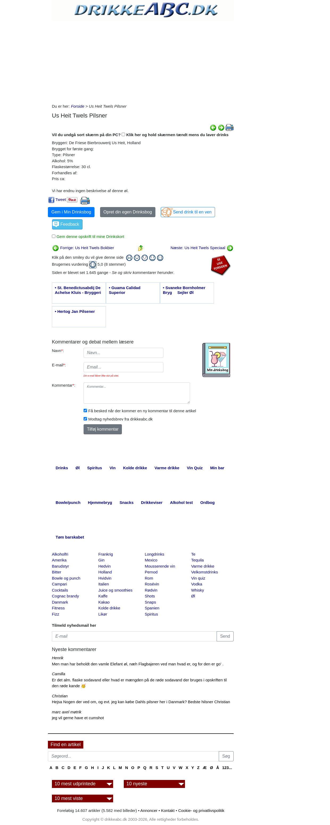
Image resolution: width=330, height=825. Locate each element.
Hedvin (104, 566)
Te (193, 554)
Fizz (55, 614)
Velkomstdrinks (204, 572)
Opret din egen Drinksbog (128, 212)
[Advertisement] (143, 60)
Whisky (197, 590)
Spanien (152, 608)
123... (227, 767)
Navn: (58, 350)
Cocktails (60, 590)
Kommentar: (63, 385)
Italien (103, 584)
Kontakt (168, 810)
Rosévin (152, 584)
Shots (150, 596)
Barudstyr (60, 566)
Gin (101, 560)
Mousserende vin (160, 566)
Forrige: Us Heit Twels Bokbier (83, 247)
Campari (59, 584)
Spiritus (151, 614)
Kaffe (103, 596)
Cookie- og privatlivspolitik (201, 810)
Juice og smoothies (115, 590)
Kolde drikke (109, 608)
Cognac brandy (65, 596)
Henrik (57, 658)
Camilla (58, 674)
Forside (77, 106)
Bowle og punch (66, 578)
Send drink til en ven (192, 212)
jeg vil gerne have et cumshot (78, 717)
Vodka (196, 584)
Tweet (60, 199)
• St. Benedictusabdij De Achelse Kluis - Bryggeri (78, 290)
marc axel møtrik (66, 712)
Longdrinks (154, 554)
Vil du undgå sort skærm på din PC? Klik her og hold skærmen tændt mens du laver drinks (140, 134)
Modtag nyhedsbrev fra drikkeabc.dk (120, 419)
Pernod (151, 572)
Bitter (56, 572)
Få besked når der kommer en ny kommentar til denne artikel (142, 411)
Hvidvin (104, 578)
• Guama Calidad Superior (125, 290)
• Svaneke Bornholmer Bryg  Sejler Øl (184, 290)
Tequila (197, 560)
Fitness (58, 608)
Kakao (104, 602)
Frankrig (105, 554)
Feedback (69, 224)
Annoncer (148, 810)
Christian (60, 696)
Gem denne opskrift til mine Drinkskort (89, 236)
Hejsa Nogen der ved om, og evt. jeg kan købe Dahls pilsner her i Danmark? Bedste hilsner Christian (141, 701)
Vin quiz (198, 578)
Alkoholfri (60, 554)
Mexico (151, 560)
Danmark (60, 602)
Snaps (150, 602)
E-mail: (59, 365)
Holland (105, 572)
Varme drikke (202, 566)
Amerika (59, 560)
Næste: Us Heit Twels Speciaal (202, 247)
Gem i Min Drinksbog (71, 212)
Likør (102, 614)
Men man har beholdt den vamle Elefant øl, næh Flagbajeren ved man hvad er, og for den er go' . (138, 664)
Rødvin (151, 590)
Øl (193, 596)
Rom (149, 578)
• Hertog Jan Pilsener (75, 311)
